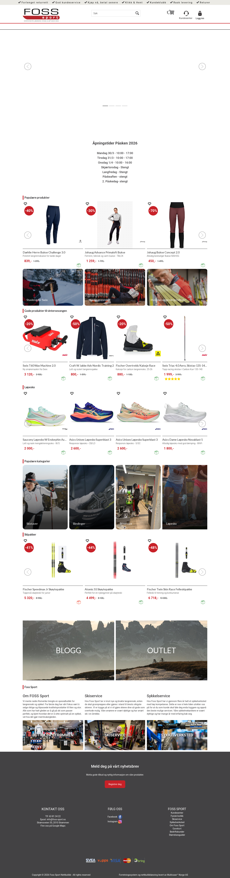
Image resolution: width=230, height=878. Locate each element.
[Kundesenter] (186, 13)
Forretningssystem (128, 875)
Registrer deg (115, 784)
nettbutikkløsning (149, 875)
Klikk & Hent (134, 2)
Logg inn (200, 18)
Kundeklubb (158, 2)
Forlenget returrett (35, 2)
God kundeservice (68, 2)
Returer (205, 2)
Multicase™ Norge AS (177, 875)
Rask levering (183, 2)
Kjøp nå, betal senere (103, 2)
